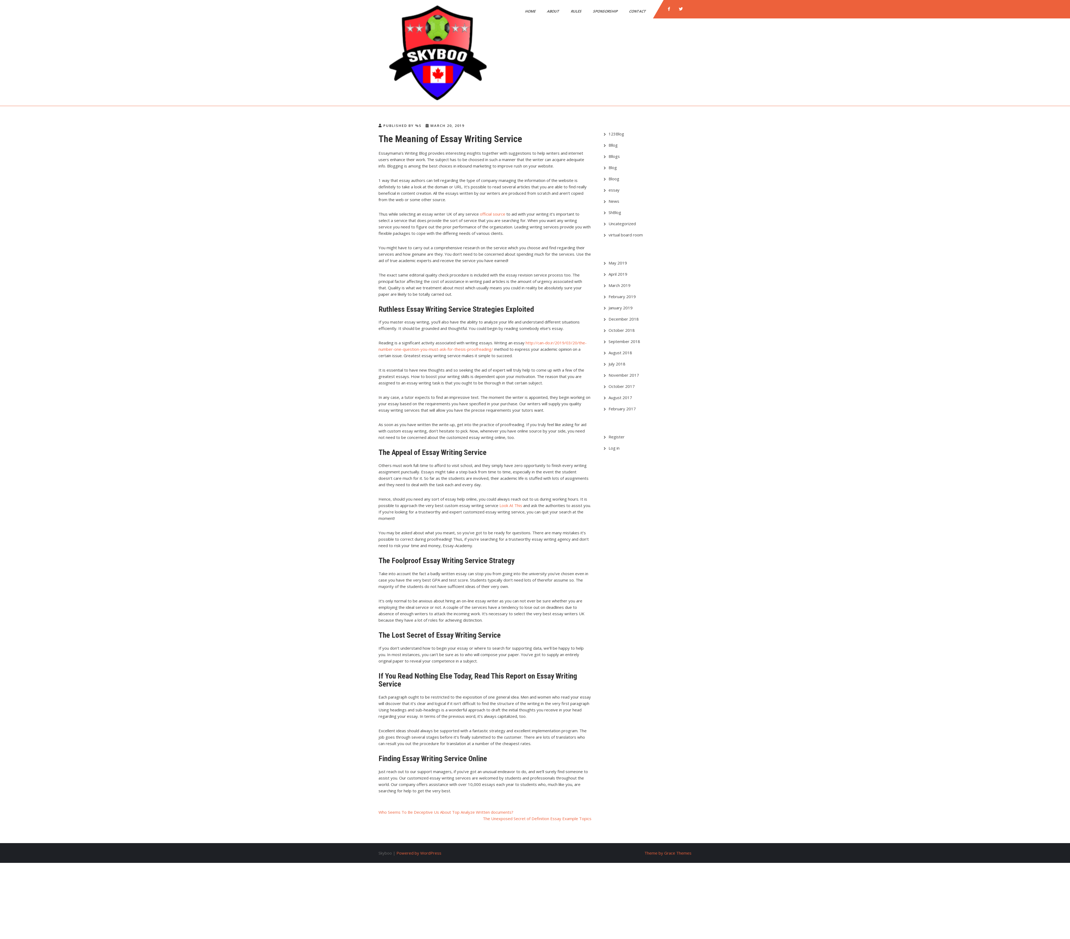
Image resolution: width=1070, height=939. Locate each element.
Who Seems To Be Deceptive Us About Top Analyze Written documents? (446, 812)
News (614, 201)
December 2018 (624, 319)
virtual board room (626, 234)
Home (531, 11)
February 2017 (622, 408)
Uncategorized (622, 223)
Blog (613, 167)
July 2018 (617, 364)
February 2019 (622, 296)
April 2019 (618, 274)
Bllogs (614, 156)
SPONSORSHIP (606, 11)
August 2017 (620, 397)
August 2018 (620, 352)
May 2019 (618, 263)
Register (617, 436)
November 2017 (624, 375)
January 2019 (621, 307)
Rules (576, 11)
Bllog (613, 145)
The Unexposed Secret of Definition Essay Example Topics (537, 818)
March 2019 (619, 285)
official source (492, 214)
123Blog (616, 134)
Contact (638, 11)
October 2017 (622, 386)
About (554, 11)
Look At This (510, 505)
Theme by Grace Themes (667, 853)
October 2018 (622, 330)
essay (614, 190)
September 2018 (624, 341)
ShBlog (615, 212)
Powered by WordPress (418, 853)
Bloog (614, 178)
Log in (614, 448)
